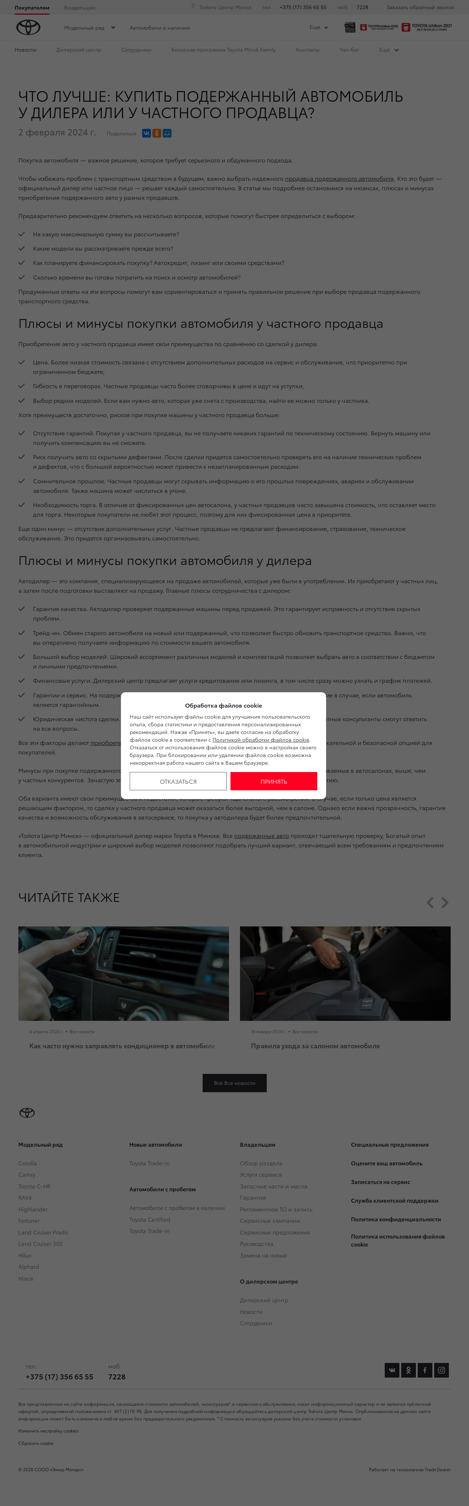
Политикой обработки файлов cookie (261, 739)
